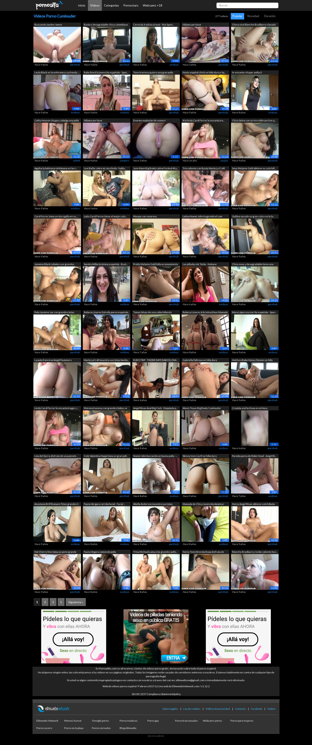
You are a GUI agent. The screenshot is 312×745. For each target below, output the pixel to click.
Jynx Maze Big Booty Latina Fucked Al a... (155, 168)
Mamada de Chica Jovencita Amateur (203, 504)
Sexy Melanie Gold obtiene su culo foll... (254, 168)
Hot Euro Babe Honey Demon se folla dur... (252, 360)
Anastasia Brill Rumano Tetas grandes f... (56, 504)
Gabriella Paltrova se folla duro (200, 360)
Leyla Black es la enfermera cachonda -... (57, 72)
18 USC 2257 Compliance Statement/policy (156, 694)
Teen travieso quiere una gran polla (153, 72)
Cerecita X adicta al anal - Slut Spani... (153, 24)
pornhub (75, 64)
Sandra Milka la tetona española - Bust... (106, 264)
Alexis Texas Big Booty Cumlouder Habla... (202, 408)
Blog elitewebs (128, 728)
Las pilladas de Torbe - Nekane (200, 264)
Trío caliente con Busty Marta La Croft (204, 168)
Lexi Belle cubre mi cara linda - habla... (105, 168)
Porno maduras (129, 720)
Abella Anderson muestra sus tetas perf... (153, 504)
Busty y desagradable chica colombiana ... (106, 25)
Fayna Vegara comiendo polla (100, 551)
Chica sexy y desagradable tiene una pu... (252, 264)
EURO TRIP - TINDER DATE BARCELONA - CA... (155, 360)
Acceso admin (156, 735)
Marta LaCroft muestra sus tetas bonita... (106, 360)
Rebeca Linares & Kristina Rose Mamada (205, 312)
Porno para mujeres (242, 720)
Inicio (81, 5)
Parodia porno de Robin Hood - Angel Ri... (254, 456)
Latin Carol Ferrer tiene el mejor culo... (105, 216)
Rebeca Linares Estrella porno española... (106, 312)
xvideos (174, 64)
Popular (237, 16)
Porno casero (44, 728)
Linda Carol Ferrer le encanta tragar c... (56, 408)
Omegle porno (100, 720)
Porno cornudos (101, 728)
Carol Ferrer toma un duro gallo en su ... (56, 216)
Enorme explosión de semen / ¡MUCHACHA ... (149, 121)
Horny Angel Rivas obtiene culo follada (253, 504)
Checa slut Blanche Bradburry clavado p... (254, 25)
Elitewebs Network (47, 720)
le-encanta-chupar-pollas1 (247, 72)
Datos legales (170, 708)
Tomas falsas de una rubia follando (152, 312)
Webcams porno (212, 720)
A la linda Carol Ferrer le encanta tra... (203, 120)
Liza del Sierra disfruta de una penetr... (55, 456)
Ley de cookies (191, 708)
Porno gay (153, 720)
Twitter (271, 708)
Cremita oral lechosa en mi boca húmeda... (249, 408)
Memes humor (73, 720)
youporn (124, 160)
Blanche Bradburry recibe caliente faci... (254, 551)
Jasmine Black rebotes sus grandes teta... (54, 264)
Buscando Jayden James (48, 24)
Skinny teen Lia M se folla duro (200, 456)
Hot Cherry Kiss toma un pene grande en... (55, 552)
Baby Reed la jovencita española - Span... (106, 72)
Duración (270, 16)
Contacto (240, 708)
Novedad (253, 16)
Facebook (256, 708)
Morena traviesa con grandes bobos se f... (105, 408)
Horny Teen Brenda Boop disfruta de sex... (203, 552)
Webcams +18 (152, 5)
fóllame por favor (93, 120)
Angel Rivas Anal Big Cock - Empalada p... (155, 408)
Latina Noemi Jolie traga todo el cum (202, 216)
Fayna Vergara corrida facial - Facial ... (104, 504)
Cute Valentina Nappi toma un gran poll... (106, 456)
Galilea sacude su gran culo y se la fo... (253, 216)
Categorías (111, 5)
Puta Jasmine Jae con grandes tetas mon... (54, 312)
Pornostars (130, 5)
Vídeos (95, 5)
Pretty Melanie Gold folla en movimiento (155, 264)
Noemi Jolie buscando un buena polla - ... (155, 456)
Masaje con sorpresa (145, 216)
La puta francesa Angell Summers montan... (53, 360)
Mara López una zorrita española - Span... (254, 312)
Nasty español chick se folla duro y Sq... (204, 72)
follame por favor (192, 24)
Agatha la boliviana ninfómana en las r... (55, 168)
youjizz (224, 160)
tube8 (76, 160)
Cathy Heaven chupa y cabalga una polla (56, 120)
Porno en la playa (73, 728)
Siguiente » (75, 602)
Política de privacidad (218, 708)
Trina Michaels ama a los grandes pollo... (155, 551)
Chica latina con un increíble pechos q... (254, 120)
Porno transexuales (186, 720)
